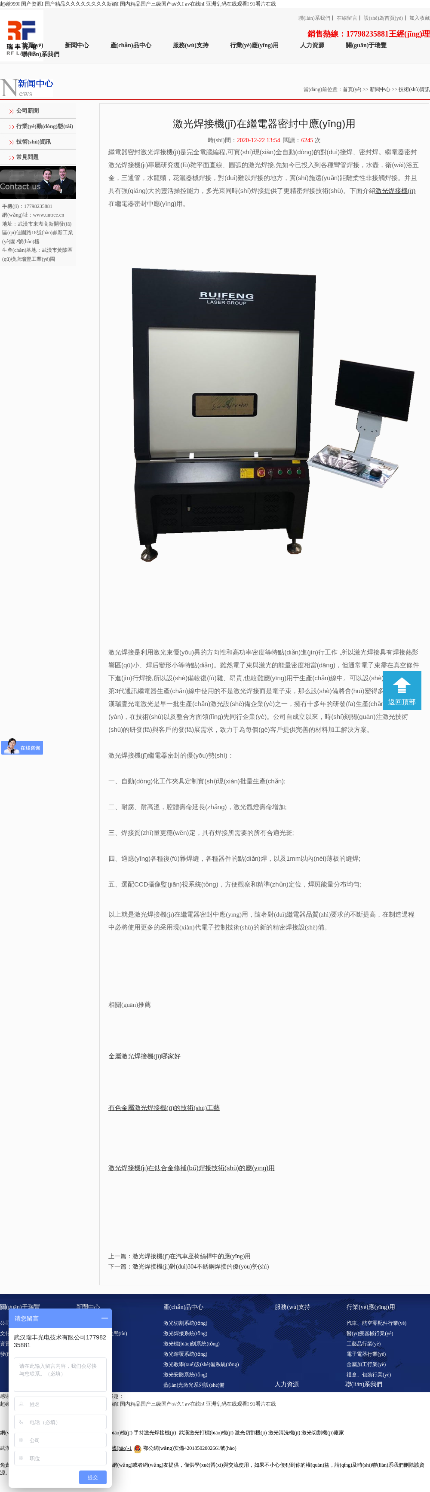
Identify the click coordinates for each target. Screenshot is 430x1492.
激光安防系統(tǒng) (185, 1375)
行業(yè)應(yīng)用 (254, 45)
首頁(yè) (32, 45)
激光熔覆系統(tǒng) (185, 1354)
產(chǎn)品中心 (131, 45)
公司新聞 (27, 110)
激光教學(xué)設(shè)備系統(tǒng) (201, 1364)
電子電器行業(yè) (366, 1354)
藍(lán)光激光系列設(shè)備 (194, 1385)
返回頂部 (402, 702)
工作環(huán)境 (292, 1411)
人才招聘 (285, 1400)
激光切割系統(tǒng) (185, 1323)
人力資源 (312, 45)
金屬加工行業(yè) (366, 1364)
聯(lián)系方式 (361, 1400)
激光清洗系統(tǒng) (185, 1395)
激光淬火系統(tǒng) (185, 1416)
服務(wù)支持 (191, 45)
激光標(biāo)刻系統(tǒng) (191, 1344)
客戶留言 (355, 1411)
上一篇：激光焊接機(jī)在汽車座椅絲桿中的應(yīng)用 (179, 1256)
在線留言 (347, 18)
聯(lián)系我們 (314, 18)
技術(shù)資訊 (414, 89)
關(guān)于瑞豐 (366, 45)
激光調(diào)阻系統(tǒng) (191, 1406)
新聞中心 (77, 45)
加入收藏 (419, 18)
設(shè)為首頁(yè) (383, 18)
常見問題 (27, 157)
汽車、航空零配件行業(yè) (376, 1323)
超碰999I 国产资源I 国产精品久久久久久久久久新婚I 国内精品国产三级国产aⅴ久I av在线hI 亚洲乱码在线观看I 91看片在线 (138, 4)
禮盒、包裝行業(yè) (369, 1375)
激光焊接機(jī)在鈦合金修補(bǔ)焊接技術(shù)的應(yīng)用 (191, 1167)
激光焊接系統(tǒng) (185, 1333)
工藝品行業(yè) (364, 1344)
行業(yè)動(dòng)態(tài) (44, 126)
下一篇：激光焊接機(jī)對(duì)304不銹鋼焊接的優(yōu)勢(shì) (188, 1266)
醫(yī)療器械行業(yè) (370, 1333)
